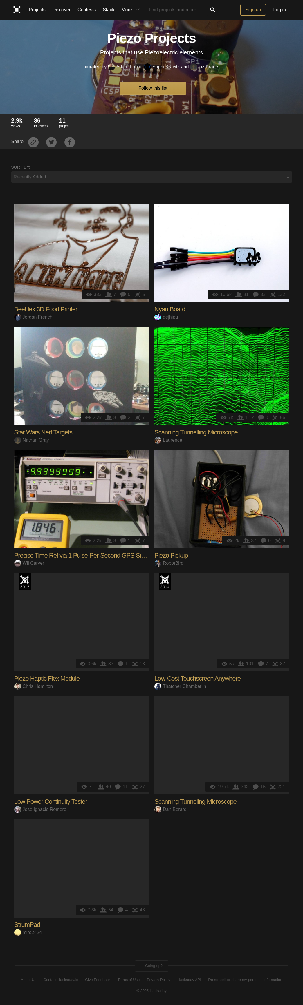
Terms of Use (129, 979)
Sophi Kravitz (162, 66)
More (131, 9)
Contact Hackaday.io (61, 979)
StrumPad (27, 924)
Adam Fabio (124, 66)
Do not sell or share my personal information (245, 979)
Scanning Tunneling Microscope (195, 801)
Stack (108, 9)
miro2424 (28, 932)
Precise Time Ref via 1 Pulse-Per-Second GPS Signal (83, 555)
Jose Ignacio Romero (40, 809)
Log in (279, 9)
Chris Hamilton (33, 686)
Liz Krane (204, 66)
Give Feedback (97, 979)
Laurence (168, 440)
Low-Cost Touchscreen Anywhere (197, 678)
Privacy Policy (158, 979)
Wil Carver (29, 563)
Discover (62, 9)
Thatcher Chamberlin (180, 686)
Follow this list (152, 88)
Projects (37, 9)
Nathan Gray (31, 440)
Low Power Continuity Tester (50, 801)
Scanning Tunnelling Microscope (196, 432)
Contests (86, 9)
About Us (28, 979)
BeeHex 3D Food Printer (45, 309)
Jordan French (33, 317)
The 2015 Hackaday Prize (25, 581)
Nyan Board (169, 309)
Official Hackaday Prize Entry (165, 581)
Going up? (151, 966)
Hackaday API (189, 979)
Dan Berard (170, 809)
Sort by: (20, 167)
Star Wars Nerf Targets (43, 432)
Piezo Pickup (171, 555)
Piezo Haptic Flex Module (47, 678)
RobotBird (168, 563)
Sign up (253, 9)
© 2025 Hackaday (151, 990)
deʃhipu (166, 317)
